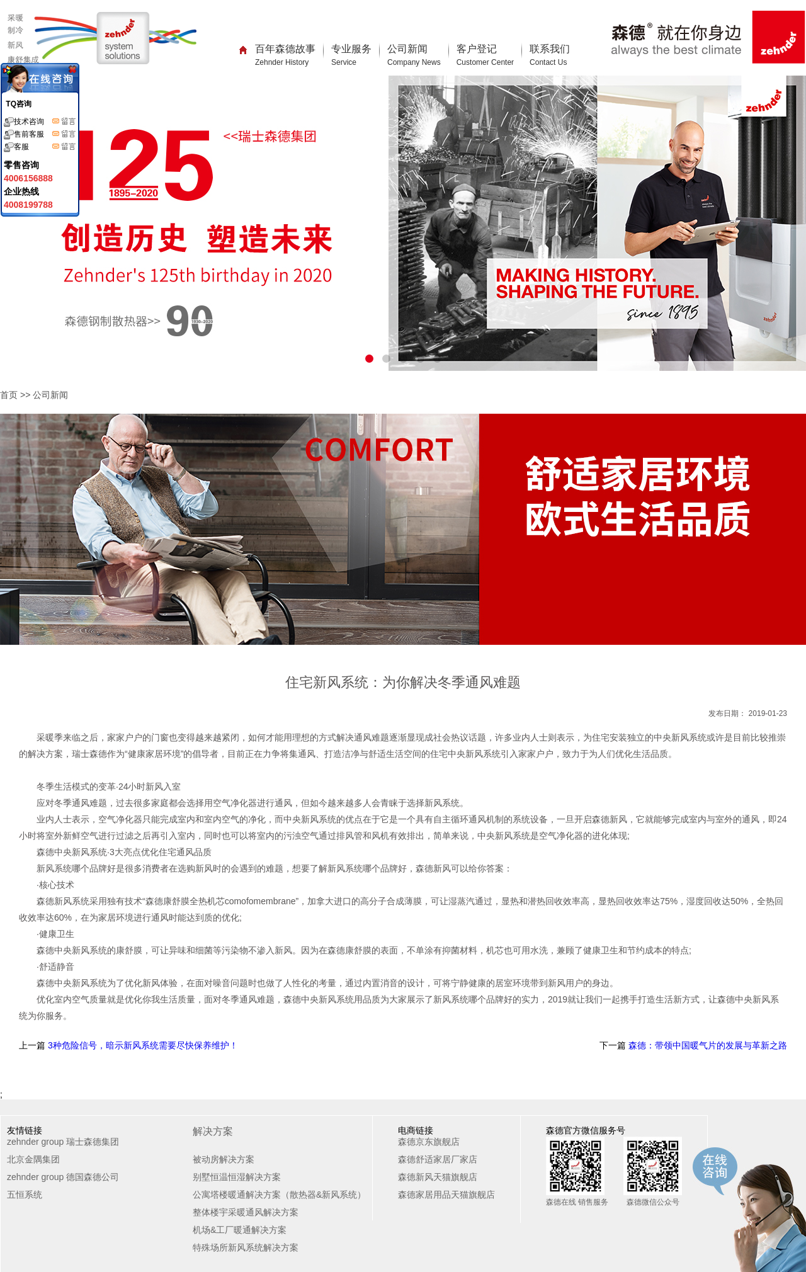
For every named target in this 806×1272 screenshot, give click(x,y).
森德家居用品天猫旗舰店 (446, 1195)
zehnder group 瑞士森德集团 (63, 1142)
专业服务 (351, 55)
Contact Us (548, 62)
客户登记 (485, 55)
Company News (414, 62)
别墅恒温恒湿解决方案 (237, 1177)
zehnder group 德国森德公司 (63, 1177)
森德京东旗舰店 (429, 1142)
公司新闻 (414, 55)
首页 (9, 395)
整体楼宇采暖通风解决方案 (245, 1212)
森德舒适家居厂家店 (437, 1159)
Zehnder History (282, 62)
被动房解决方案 (223, 1159)
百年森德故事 (285, 55)
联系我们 (550, 55)
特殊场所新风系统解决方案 (245, 1247)
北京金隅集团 (33, 1159)
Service (343, 62)
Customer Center (485, 62)
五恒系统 (24, 1195)
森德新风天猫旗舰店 (437, 1177)
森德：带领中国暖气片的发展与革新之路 (706, 1045)
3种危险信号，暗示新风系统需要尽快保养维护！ (141, 1045)
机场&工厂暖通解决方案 (240, 1230)
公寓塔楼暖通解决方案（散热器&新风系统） (279, 1195)
